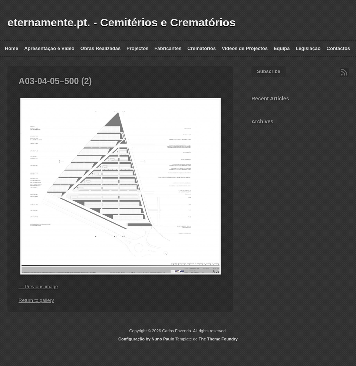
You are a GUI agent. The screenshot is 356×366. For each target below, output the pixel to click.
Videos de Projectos (245, 48)
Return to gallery (36, 300)
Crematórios (201, 48)
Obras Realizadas (100, 48)
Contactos (338, 48)
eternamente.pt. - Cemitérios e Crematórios (121, 22)
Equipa (282, 48)
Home (11, 48)
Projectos (137, 48)
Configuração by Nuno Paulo (146, 339)
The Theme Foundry (218, 339)
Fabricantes (167, 48)
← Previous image (38, 286)
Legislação (308, 48)
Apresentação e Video (49, 48)
